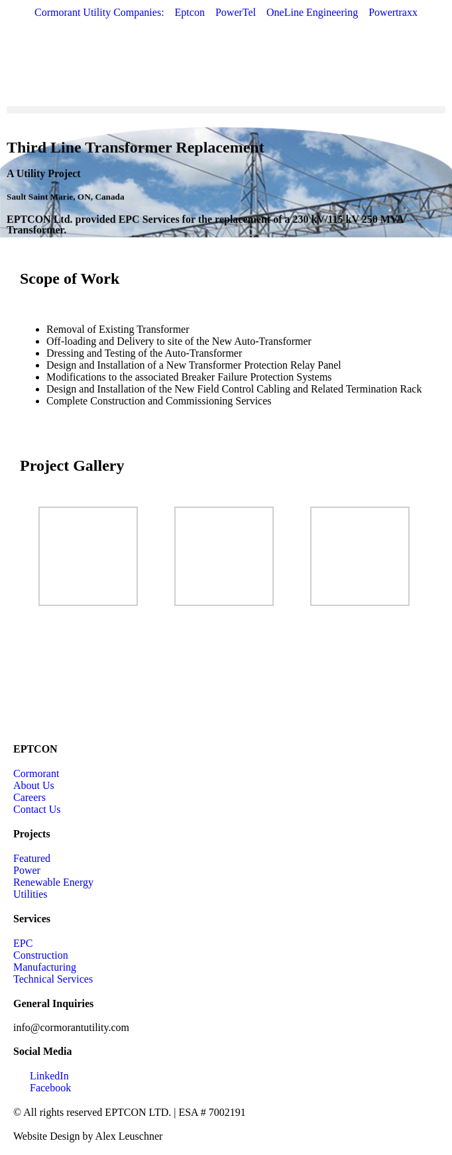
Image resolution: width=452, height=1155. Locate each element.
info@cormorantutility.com (71, 1027)
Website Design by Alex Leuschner (87, 1136)
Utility (31, 182)
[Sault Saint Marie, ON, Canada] (226, 678)
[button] (226, 109)
